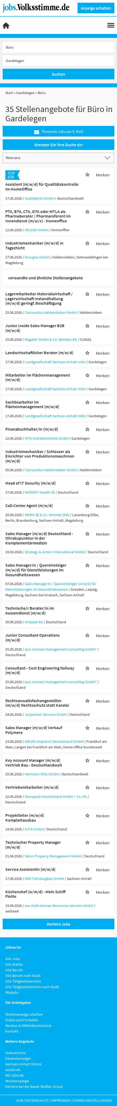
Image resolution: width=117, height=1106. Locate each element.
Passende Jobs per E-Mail (58, 131)
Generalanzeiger (18, 1058)
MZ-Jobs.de (14, 1075)
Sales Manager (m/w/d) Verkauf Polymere (33, 730)
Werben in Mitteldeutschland (28, 1025)
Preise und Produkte (21, 1020)
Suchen (58, 74)
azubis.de (12, 1069)
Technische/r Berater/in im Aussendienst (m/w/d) (29, 610)
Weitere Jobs (58, 924)
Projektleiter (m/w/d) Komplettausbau (24, 818)
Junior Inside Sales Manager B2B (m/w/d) (34, 328)
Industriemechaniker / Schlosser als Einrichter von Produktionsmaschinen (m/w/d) (39, 456)
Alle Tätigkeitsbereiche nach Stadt (32, 986)
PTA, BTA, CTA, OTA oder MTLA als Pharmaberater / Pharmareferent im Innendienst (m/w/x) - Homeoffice (38, 216)
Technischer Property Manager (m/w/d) (33, 845)
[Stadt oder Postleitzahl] (58, 60)
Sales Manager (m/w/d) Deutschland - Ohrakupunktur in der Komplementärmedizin (39, 538)
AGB (19, 1100)
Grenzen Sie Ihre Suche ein (58, 144)
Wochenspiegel (17, 1080)
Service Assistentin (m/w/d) (30, 869)
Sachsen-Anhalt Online (23, 1064)
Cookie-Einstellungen (92, 1100)
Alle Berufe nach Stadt (23, 975)
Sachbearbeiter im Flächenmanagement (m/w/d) (32, 404)
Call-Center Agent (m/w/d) (29, 505)
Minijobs (11, 992)
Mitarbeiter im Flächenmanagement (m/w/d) (37, 377)
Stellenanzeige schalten (24, 1014)
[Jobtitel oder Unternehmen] (58, 47)
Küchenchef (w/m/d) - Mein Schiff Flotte (35, 894)
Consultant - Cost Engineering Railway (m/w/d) (39, 670)
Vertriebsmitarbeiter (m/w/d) (32, 787)
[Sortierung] (53, 157)
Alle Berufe (14, 970)
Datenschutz (37, 1100)
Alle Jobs (12, 958)
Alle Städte (14, 964)
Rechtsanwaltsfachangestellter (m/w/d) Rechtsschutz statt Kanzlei (37, 703)
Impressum (60, 1100)
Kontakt (11, 1031)
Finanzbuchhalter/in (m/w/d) (31, 429)
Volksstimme (15, 1052)
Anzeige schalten (96, 8)
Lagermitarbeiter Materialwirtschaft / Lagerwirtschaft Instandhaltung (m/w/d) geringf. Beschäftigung (39, 298)
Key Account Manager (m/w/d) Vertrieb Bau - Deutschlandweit (33, 762)
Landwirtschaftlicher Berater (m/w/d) (39, 352)
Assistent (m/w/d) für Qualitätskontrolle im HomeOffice (41, 186)
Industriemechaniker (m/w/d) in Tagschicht (34, 245)
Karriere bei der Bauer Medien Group (34, 1086)
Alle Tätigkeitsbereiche (23, 981)
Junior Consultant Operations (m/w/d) (32, 637)
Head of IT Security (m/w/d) (30, 483)
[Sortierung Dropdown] (108, 157)
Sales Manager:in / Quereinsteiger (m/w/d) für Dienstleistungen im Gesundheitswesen (35, 569)
